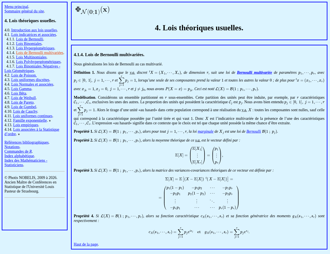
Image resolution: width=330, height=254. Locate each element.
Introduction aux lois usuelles (34, 30)
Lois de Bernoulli (29, 39)
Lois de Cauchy (25, 111)
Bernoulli (253, 131)
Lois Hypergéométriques (35, 48)
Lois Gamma (21, 89)
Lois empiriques (25, 125)
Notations (12, 147)
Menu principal (16, 7)
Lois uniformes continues (32, 116)
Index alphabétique (19, 156)
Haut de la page (86, 244)
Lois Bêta (18, 93)
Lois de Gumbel (23, 107)
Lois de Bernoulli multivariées (39, 53)
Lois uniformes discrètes (30, 80)
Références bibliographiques (27, 142)
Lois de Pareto (22, 102)
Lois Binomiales (29, 44)
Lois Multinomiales (31, 57)
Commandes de (18, 151)
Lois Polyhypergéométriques (38, 62)
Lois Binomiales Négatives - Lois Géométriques (32, 68)
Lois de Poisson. (24, 75)
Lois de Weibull (23, 98)
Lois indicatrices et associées (33, 34)
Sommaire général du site (24, 11)
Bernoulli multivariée (254, 72)
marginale (205, 131)
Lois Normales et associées (32, 84)
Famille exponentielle (30, 120)
